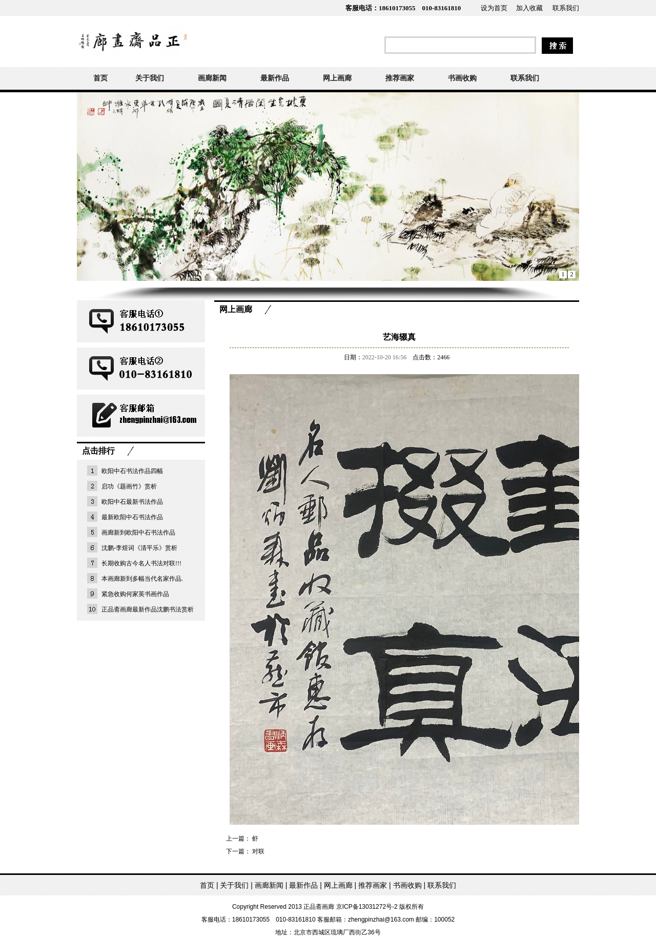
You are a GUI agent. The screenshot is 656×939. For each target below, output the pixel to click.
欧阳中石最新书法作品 (132, 501)
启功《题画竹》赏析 (129, 486)
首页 (100, 78)
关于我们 (149, 78)
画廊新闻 (212, 78)
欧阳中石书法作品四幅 (132, 471)
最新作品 (274, 78)
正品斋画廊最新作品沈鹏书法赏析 (147, 609)
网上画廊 (337, 78)
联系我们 (565, 8)
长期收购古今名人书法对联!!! (141, 563)
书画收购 (462, 78)
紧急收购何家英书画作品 (135, 594)
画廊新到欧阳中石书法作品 (138, 532)
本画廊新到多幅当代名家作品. (142, 578)
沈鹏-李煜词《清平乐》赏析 (139, 548)
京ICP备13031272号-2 (367, 906)
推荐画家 (399, 78)
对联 (258, 851)
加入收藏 (529, 8)
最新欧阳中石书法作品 (132, 517)
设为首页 (494, 8)
